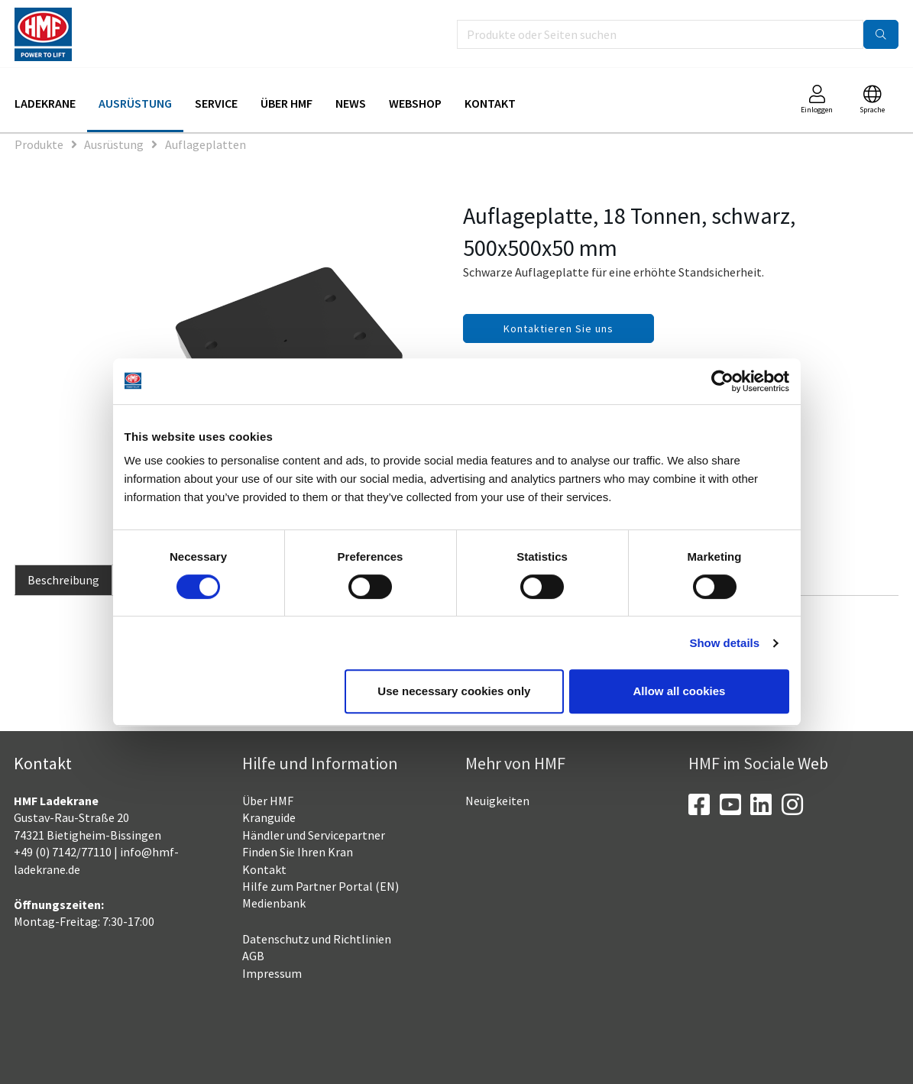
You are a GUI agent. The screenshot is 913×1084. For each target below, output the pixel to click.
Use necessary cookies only (453, 690)
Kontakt (490, 103)
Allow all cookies (679, 690)
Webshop (415, 103)
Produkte (39, 144)
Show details (724, 642)
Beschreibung (63, 579)
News (350, 103)
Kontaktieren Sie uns (558, 328)
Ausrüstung (135, 103)
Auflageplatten (205, 144)
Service (216, 103)
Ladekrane (45, 103)
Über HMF (286, 103)
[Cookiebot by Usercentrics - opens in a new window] (722, 381)
